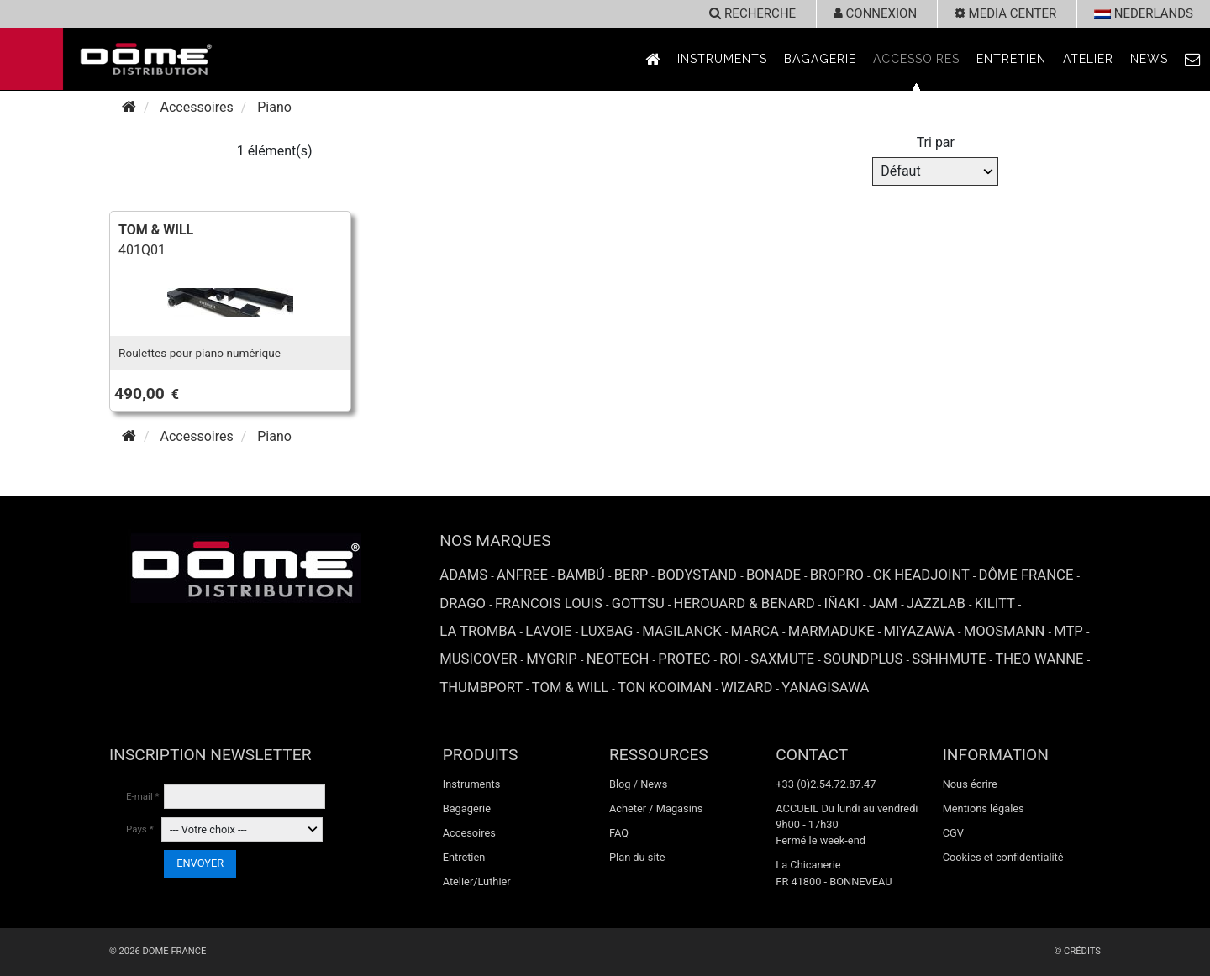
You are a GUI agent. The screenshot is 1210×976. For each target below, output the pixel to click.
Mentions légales (983, 808)
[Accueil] (129, 107)
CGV (953, 832)
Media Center (1005, 13)
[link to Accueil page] (653, 59)
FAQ (619, 832)
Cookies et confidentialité (1003, 857)
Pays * (140, 829)
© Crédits (1077, 951)
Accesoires (469, 832)
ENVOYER (200, 863)
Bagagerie (820, 59)
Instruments (722, 59)
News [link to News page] (1149, 59)
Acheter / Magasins (656, 808)
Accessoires (916, 59)
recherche (752, 13)
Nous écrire (970, 784)
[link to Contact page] (1193, 59)
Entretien (1011, 59)
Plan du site (637, 857)
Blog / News (638, 784)
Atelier (1088, 59)
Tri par (936, 142)
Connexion (875, 13)
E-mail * (143, 796)
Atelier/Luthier (477, 881)
